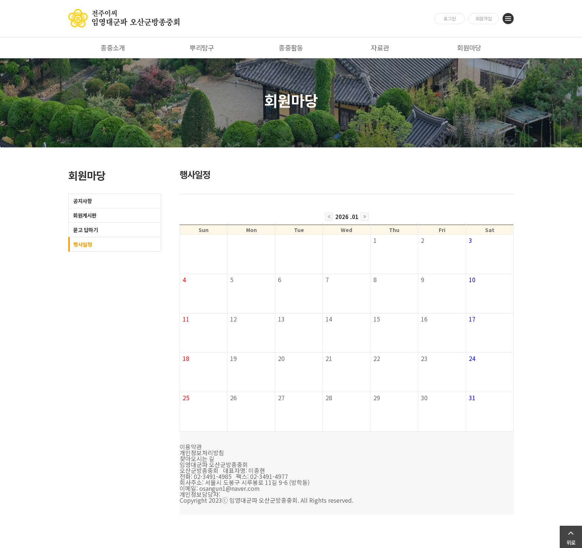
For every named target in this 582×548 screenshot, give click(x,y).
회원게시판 (85, 215)
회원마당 (469, 47)
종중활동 (291, 47)
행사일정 (82, 244)
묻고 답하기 (85, 230)
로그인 (450, 18)
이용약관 (191, 446)
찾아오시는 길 (197, 458)
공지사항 (82, 201)
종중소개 (113, 47)
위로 (570, 542)
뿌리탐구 (202, 47)
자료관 (380, 47)
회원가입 (483, 18)
